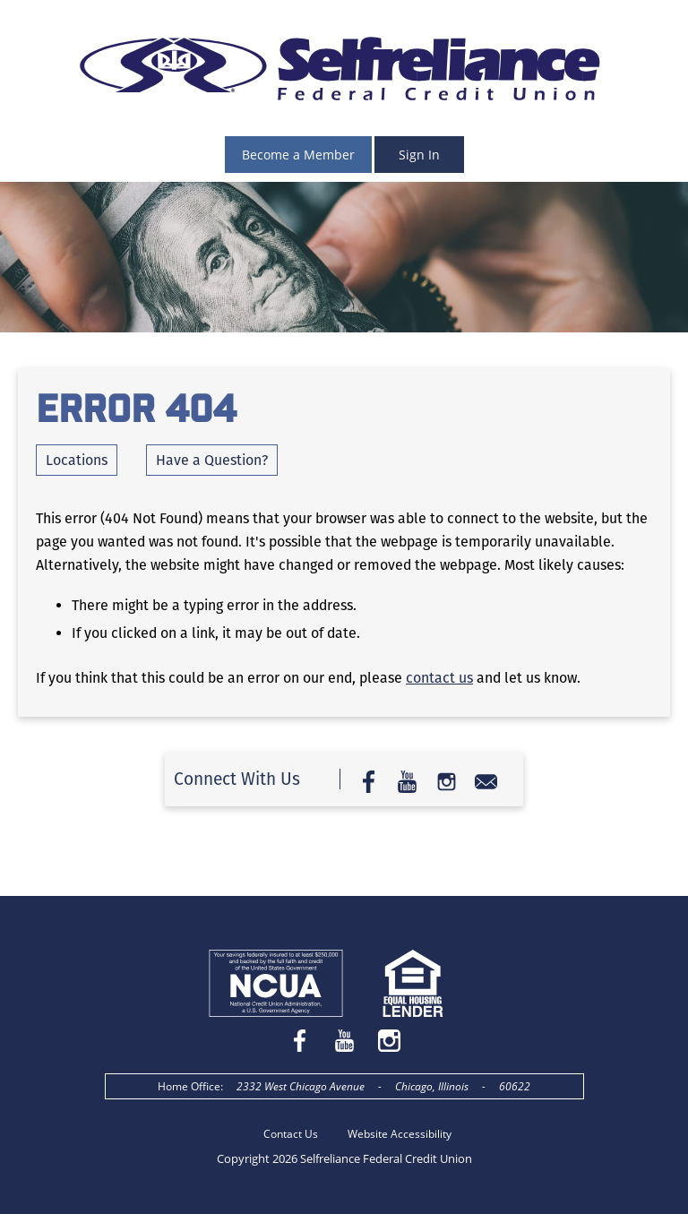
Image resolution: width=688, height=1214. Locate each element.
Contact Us (290, 1133)
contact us (439, 677)
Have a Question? (212, 460)
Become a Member (298, 154)
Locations (77, 460)
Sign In (419, 154)
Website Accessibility (400, 1133)
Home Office (189, 1086)
